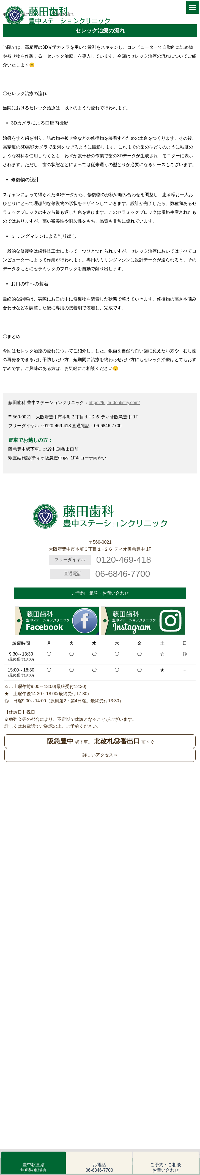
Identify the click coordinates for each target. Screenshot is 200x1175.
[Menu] (192, 7)
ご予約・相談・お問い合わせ (100, 593)
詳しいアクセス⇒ (100, 754)
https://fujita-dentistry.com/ (114, 402)
